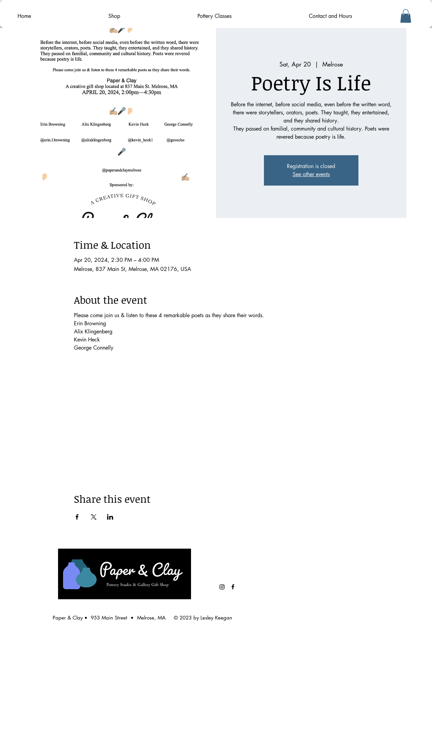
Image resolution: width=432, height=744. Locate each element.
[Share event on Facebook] (77, 517)
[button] (405, 16)
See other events (311, 174)
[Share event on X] (93, 517)
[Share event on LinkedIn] (110, 517)
